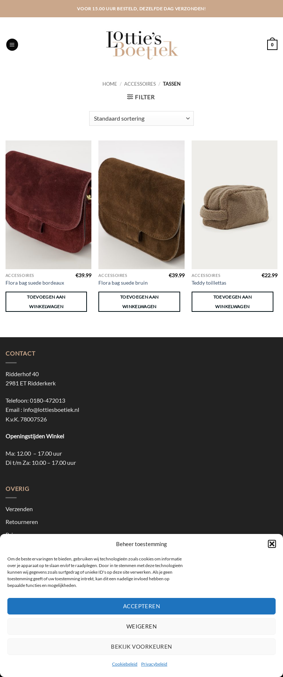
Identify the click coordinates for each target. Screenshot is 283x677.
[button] (272, 544)
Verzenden (19, 508)
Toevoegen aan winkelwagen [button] (46, 302)
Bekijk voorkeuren (141, 646)
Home (109, 84)
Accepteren (141, 606)
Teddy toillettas (209, 282)
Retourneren (22, 521)
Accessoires (140, 84)
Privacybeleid (154, 664)
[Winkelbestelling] (141, 118)
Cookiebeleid (124, 664)
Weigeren (141, 626)
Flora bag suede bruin (123, 282)
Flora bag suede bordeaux (35, 282)
